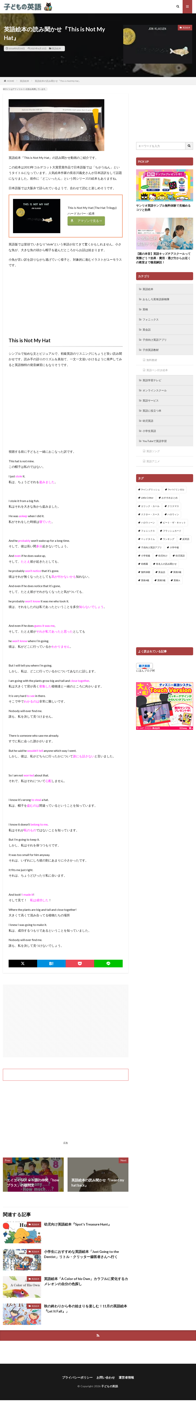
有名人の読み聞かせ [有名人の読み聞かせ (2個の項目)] (166, 560)
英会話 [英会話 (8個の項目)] (161, 568)
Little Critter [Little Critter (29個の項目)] (147, 494)
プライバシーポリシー (77, 1377)
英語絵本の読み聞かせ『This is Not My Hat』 (58, 80)
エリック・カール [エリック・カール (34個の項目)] (150, 502)
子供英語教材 (151, 348)
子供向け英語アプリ (155, 338)
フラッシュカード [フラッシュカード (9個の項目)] (172, 527)
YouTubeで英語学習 (155, 438)
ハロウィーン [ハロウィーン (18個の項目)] (148, 519)
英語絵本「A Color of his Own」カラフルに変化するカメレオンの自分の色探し (86, 1281)
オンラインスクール (155, 388)
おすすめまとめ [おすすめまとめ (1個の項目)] (170, 494)
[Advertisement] (66, 298)
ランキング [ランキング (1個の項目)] (168, 535)
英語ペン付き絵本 (157, 368)
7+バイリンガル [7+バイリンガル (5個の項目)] (176, 486)
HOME (10, 80)
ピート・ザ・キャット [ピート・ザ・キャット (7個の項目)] (174, 519)
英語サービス (151, 398)
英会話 (147, 328)
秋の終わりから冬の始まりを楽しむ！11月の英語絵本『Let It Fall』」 (85, 1308)
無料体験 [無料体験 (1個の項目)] (145, 568)
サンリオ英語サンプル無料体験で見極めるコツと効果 (163, 208)
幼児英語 (148, 418)
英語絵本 (56, 48)
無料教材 (151, 358)
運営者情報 (126, 1377)
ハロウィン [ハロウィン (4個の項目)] (173, 511)
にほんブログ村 (145, 667)
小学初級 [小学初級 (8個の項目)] (145, 552)
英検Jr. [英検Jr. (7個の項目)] (177, 577)
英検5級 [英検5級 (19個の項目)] (161, 577)
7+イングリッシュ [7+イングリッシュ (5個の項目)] (150, 486)
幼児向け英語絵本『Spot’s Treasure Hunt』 (78, 1224)
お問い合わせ (105, 1377)
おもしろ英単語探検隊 (156, 299)
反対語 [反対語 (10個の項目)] (185, 535)
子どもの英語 (109, 1386)
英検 (145, 309)
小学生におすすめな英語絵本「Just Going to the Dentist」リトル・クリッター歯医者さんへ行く (81, 1254)
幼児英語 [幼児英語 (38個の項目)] (180, 552)
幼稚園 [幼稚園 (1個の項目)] (144, 560)
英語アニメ (153, 458)
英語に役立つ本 (152, 408)
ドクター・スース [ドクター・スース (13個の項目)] (150, 511)
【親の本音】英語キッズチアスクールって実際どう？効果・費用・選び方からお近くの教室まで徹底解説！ (163, 258)
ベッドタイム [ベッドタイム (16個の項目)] (148, 535)
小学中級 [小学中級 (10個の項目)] (174, 544)
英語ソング (153, 448)
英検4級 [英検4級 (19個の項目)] (145, 577)
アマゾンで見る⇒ (90, 220)
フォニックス (151, 318)
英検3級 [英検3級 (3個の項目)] (177, 568)
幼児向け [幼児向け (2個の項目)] (162, 552)
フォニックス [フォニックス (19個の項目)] (148, 527)
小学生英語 (149, 428)
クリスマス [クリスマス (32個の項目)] (173, 502)
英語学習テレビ (152, 378)
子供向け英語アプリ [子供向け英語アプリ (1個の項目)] (151, 544)
